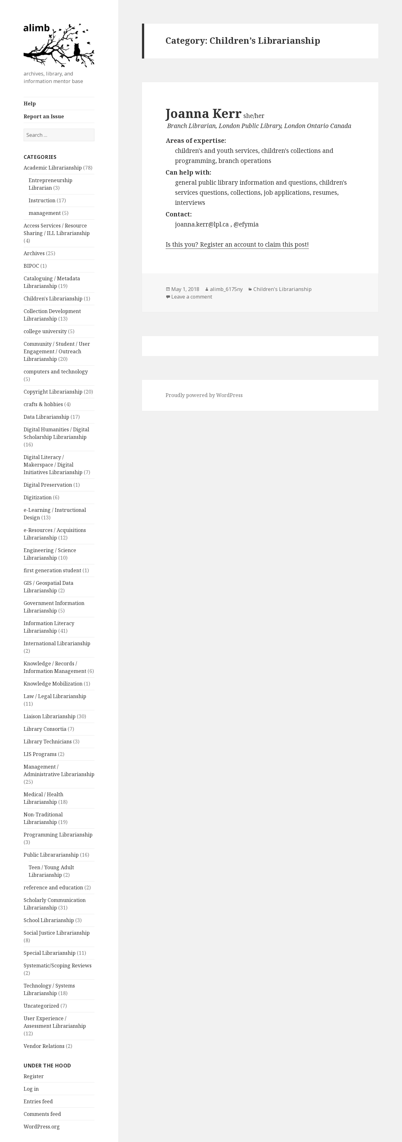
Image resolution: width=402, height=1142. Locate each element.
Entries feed (38, 1101)
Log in (31, 1088)
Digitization (38, 497)
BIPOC (31, 265)
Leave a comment (191, 296)
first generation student (52, 570)
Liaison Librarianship (50, 716)
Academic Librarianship (53, 167)
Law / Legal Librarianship (55, 696)
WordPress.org (42, 1126)
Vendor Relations (44, 1046)
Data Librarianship (46, 416)
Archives (34, 253)
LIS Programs (40, 754)
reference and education (53, 887)
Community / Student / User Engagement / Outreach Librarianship (57, 351)
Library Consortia (45, 728)
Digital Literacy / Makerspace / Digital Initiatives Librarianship (53, 465)
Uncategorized (41, 1005)
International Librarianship (57, 643)
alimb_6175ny (226, 289)
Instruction (42, 200)
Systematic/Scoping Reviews (58, 965)
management (45, 213)
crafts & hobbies (43, 404)
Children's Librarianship (53, 298)
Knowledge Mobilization (53, 683)
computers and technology (56, 371)
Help (30, 103)
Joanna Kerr (204, 113)
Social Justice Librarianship (57, 932)
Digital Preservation (48, 484)
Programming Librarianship (58, 834)
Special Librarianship (50, 952)
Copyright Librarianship (53, 391)
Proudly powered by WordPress (204, 395)
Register (34, 1076)
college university (45, 331)
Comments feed (42, 1114)
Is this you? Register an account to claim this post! (237, 244)
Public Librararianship (51, 854)
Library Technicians (48, 741)
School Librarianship (49, 920)
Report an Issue (44, 116)
